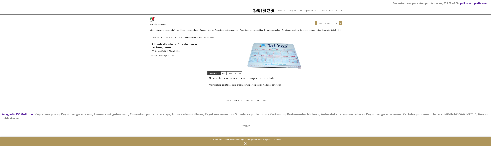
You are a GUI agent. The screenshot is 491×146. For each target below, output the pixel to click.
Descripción (214, 73)
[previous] (338, 30)
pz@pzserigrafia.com (474, 3)
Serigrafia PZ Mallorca (17, 114)
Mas (223, 73)
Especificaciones (234, 73)
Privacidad (277, 139)
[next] (341, 30)
